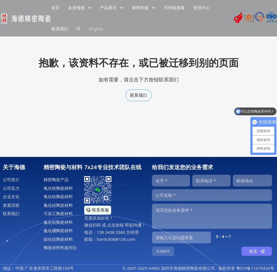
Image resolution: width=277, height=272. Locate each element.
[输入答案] (181, 237)
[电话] (211, 180)
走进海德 (76, 7)
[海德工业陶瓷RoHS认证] (260, 18)
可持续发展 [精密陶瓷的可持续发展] (174, 7)
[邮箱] (252, 180)
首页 (55, 7)
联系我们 (138, 95)
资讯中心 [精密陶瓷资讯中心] (201, 7)
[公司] (212, 195)
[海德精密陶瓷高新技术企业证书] (238, 18)
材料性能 (140, 7)
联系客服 (97, 210)
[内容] (212, 216)
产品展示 (108, 7)
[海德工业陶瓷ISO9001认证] (271, 18)
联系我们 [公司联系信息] (59, 28)
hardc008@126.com (116, 239)
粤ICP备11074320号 (255, 268)
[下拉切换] (90, 8)
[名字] (171, 180)
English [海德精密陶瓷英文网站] (96, 28)
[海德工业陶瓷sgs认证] (249, 18)
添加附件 (163, 251)
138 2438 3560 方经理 (118, 232)
